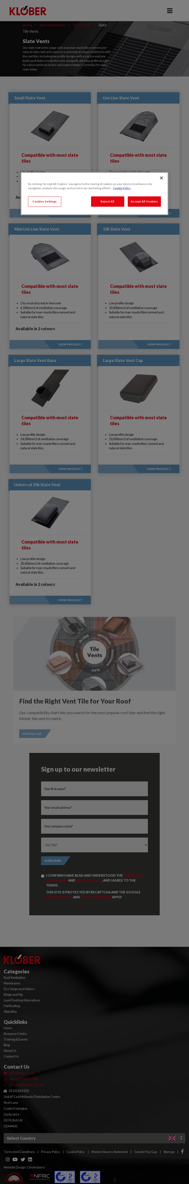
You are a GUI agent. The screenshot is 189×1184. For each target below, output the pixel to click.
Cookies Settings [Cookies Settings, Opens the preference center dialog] (44, 201)
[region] (94, 193)
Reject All (107, 201)
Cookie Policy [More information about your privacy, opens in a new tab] (122, 188)
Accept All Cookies (144, 201)
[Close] (161, 177)
